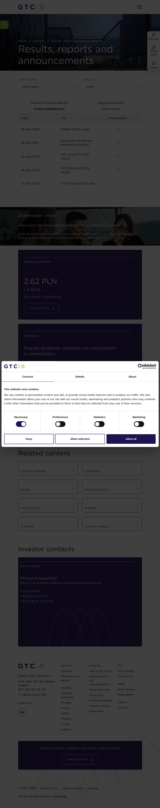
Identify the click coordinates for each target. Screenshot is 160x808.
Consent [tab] (27, 376)
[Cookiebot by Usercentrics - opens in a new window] (140, 366)
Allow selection (80, 438)
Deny (29, 438)
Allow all (131, 438)
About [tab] (132, 376)
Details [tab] (80, 376)
